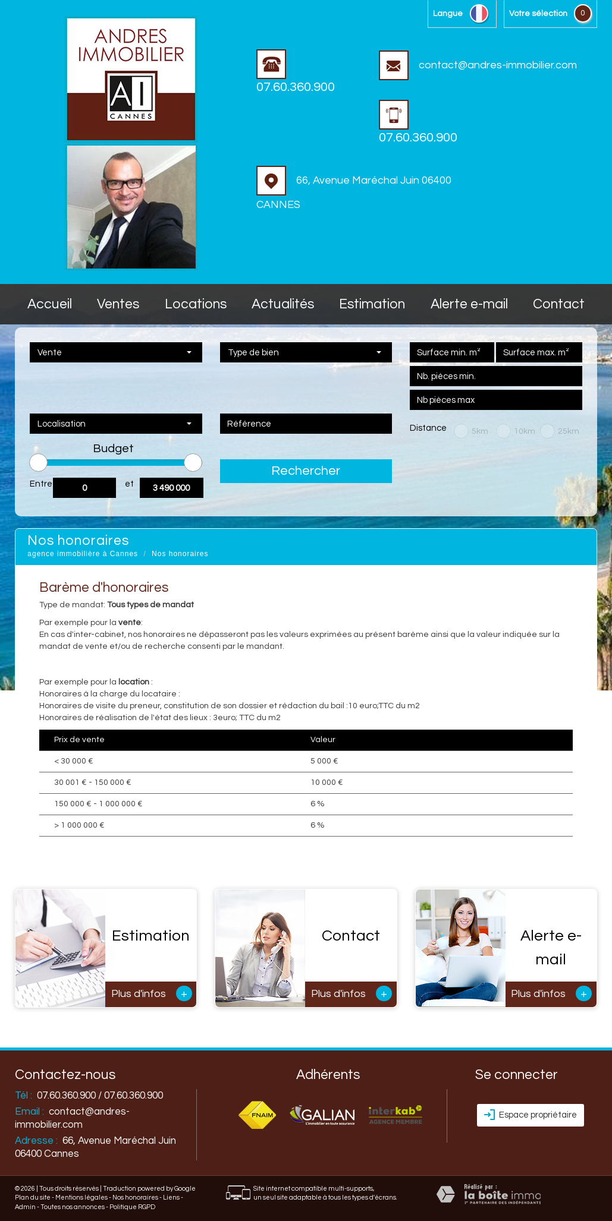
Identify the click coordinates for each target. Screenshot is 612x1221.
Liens (171, 1197)
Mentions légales (81, 1197)
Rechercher (305, 471)
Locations (196, 304)
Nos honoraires (135, 1197)
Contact (559, 304)
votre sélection (538, 14)
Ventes (118, 304)
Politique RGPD (132, 1207)
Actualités (283, 304)
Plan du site (33, 1197)
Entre (41, 483)
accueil (49, 304)
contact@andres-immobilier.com (478, 65)
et (129, 483)
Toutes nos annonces (72, 1207)
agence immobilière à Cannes (82, 554)
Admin (25, 1207)
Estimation (372, 304)
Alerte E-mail (469, 304)
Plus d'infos (151, 993)
